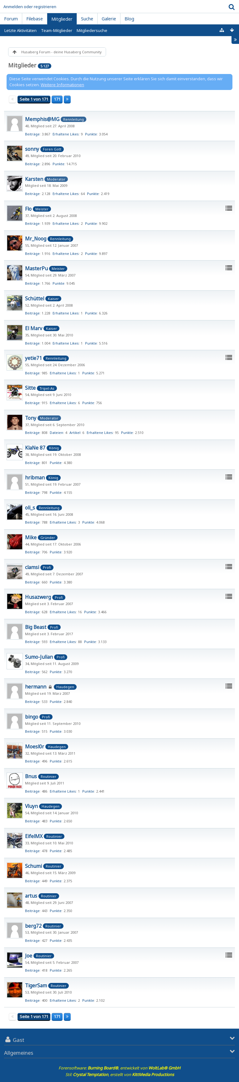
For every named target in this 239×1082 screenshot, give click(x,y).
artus (31, 895)
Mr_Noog (35, 238)
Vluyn (31, 806)
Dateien (56, 432)
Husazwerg (38, 597)
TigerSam (36, 985)
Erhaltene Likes (66, 134)
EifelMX (34, 836)
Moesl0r (34, 746)
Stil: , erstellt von (119, 1074)
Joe (28, 955)
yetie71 (33, 358)
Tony (30, 417)
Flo (28, 208)
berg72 (33, 925)
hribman (35, 477)
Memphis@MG (42, 119)
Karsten (34, 179)
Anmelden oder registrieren (29, 6)
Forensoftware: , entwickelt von (119, 1068)
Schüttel (34, 298)
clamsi (32, 567)
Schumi (33, 866)
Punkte (91, 134)
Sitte (30, 387)
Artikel (74, 432)
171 (57, 99)
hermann (35, 686)
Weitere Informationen (62, 84)
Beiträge (32, 134)
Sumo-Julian (39, 656)
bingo (31, 716)
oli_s (30, 507)
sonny (32, 148)
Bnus (31, 776)
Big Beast (35, 627)
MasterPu (36, 268)
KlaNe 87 (35, 447)
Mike (31, 537)
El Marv (33, 328)
